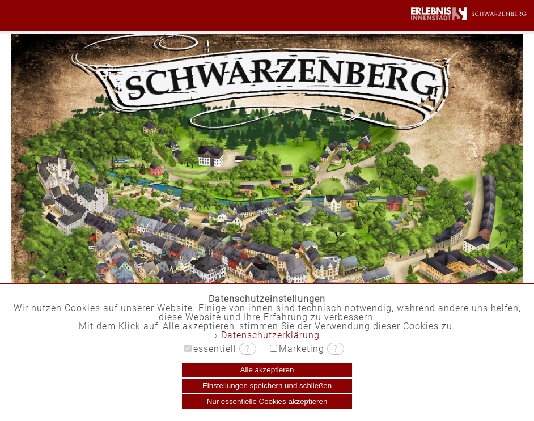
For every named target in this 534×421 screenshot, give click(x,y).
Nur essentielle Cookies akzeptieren (267, 401)
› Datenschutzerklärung (267, 335)
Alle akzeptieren (267, 369)
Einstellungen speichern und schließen (267, 385)
